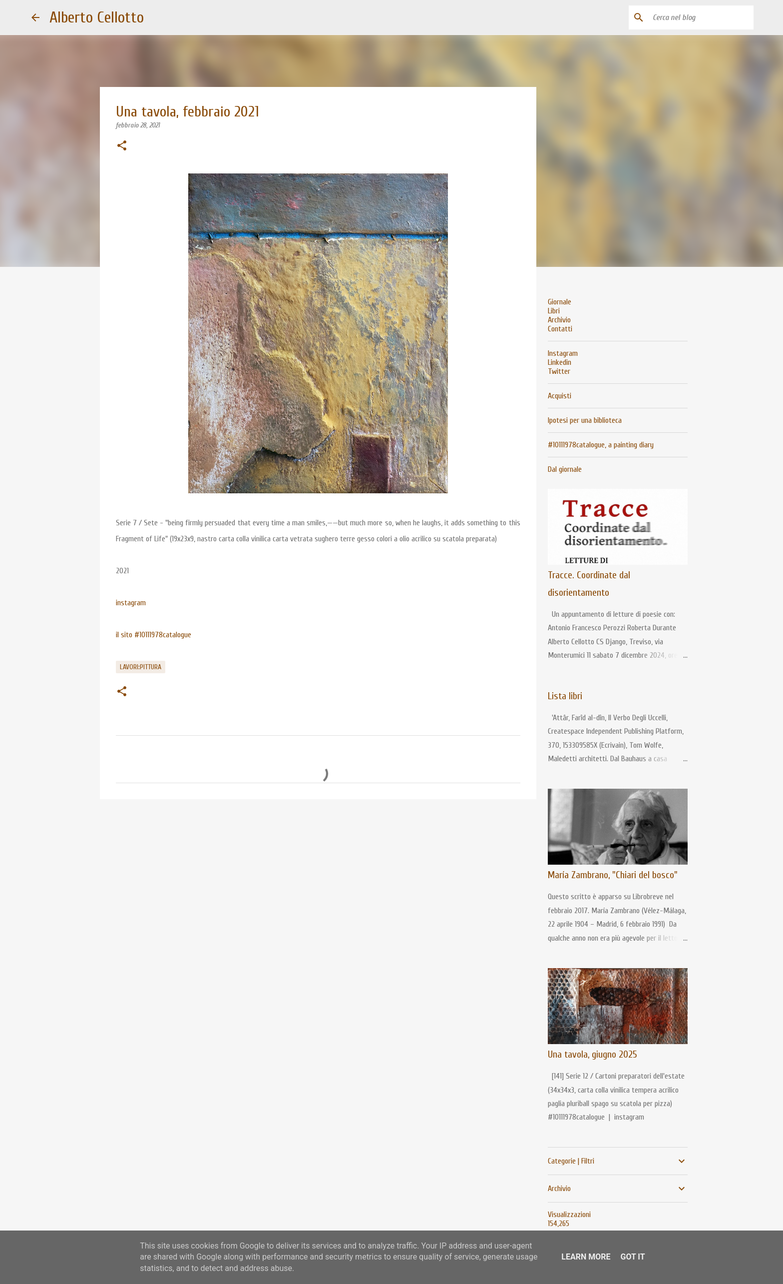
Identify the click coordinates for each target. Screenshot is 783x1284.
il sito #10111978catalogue (153, 634)
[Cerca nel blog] (701, 17)
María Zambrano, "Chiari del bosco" (613, 875)
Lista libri (565, 696)
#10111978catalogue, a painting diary (601, 444)
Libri (554, 310)
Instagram (563, 353)
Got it (632, 1257)
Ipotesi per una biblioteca (585, 420)
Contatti (560, 328)
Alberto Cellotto (96, 17)
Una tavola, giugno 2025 (592, 1054)
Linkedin (559, 362)
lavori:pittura (140, 667)
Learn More (585, 1257)
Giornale (559, 301)
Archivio (559, 319)
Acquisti (559, 395)
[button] (122, 146)
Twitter (559, 371)
